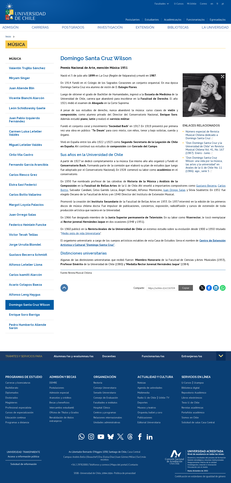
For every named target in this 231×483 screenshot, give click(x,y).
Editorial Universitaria (149, 422)
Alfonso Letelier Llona (25, 264)
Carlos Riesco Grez (23, 175)
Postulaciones (56, 387)
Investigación (110, 27)
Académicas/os (172, 19)
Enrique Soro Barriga (24, 314)
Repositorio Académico (194, 392)
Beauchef (92, 456)
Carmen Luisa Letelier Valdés (25, 133)
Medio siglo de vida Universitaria (80, 233)
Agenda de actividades (150, 387)
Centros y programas (104, 412)
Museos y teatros (147, 407)
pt (223, 3)
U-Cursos (179, 3)
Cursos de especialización (19, 412)
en (212, 3)
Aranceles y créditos (60, 397)
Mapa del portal (119, 464)
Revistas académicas (192, 407)
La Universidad (212, 27)
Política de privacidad (125, 473)
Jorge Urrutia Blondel (25, 244)
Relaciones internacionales (107, 417)
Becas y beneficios (59, 402)
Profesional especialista (18, 407)
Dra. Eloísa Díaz (106, 456)
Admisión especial (59, 392)
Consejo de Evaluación (105, 397)
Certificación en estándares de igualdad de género (200, 476)
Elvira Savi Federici (23, 184)
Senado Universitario (104, 392)
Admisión (13, 27)
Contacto (133, 464)
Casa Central (133, 451)
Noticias (142, 382)
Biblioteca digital (191, 387)
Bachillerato (11, 387)
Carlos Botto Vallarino (25, 194)
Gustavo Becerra (206, 185)
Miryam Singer (19, 78)
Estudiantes (152, 19)
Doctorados (11, 397)
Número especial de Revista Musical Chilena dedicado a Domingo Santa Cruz (202, 135)
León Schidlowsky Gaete (27, 108)
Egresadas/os (218, 19)
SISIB (76, 473)
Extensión (144, 27)
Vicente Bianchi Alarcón (26, 98)
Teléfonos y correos (99, 464)
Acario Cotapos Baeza (25, 284)
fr (217, 3)
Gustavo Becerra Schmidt (28, 254)
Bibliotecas (176, 27)
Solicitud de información (23, 464)
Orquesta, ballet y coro (150, 412)
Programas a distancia (17, 422)
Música (16, 44)
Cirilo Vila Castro (21, 154)
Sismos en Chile (190, 417)
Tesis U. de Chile (190, 402)
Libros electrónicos (192, 397)
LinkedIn (215, 288)
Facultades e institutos (105, 402)
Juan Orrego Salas (22, 214)
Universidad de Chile (90, 473)
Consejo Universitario (104, 387)
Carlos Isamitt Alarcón (25, 275)
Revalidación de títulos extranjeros (61, 419)
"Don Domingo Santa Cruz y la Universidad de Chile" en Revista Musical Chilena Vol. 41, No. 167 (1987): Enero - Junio (205, 148)
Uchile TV (164, 397)
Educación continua (15, 417)
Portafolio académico (193, 412)
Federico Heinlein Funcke (27, 225)
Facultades (160, 3)
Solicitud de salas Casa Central (198, 422)
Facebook (209, 288)
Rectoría (97, 382)
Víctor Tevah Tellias (23, 234)
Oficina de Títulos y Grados (64, 412)
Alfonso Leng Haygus (24, 294)
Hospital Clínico (101, 407)
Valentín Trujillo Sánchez (27, 68)
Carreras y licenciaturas (17, 382)
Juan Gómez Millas (125, 456)
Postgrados (74, 27)
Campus (67, 456)
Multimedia (143, 392)
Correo (203, 3)
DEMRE (53, 382)
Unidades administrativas (106, 422)
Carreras (42, 27)
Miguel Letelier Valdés (25, 145)
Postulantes (133, 19)
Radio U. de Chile (147, 397)
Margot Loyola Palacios (26, 204)
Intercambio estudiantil (61, 407)
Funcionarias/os (196, 19)
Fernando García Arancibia (28, 164)
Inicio (8, 36)
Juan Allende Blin (21, 88)
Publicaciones (145, 417)
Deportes (143, 402)
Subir (64, 288)
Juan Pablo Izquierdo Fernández (24, 119)
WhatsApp (223, 288)
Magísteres (11, 402)
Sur (138, 456)
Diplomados (11, 392)
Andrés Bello (79, 456)
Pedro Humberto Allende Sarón (27, 326)
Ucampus (199, 382)
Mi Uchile (191, 3)
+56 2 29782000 (79, 464)
